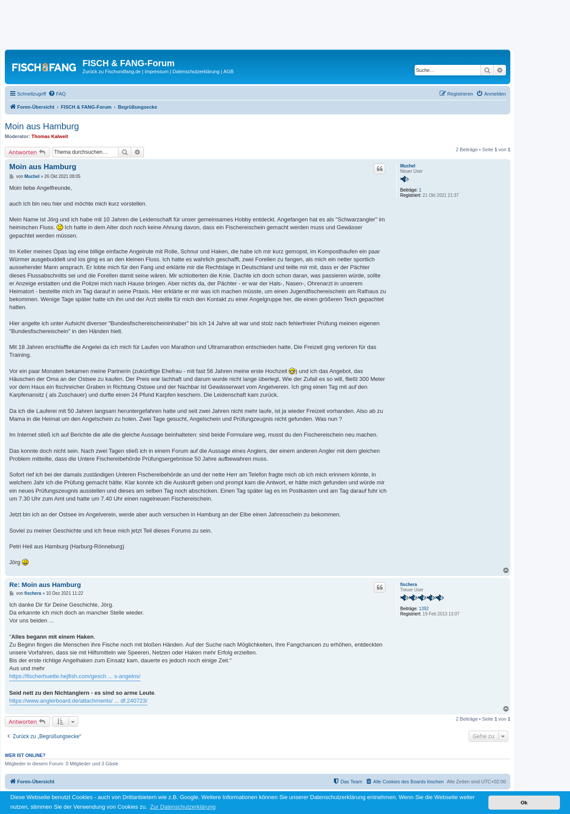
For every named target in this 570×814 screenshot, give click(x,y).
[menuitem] (57, 94)
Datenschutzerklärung (195, 71)
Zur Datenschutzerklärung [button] (183, 806)
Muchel (407, 166)
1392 (424, 608)
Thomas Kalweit (50, 136)
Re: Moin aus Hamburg (45, 584)
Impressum (156, 71)
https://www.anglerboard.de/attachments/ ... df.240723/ (78, 700)
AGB (228, 71)
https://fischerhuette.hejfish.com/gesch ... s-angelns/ (74, 676)
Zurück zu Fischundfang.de (111, 71)
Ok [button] (523, 802)
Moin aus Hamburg (42, 126)
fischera (408, 584)
